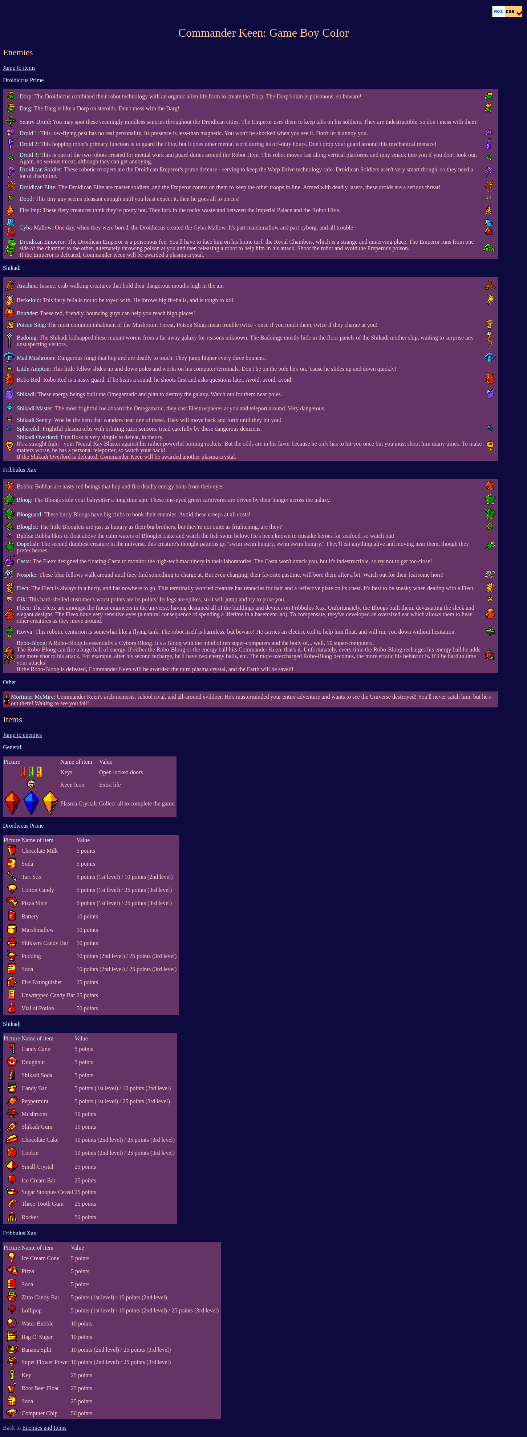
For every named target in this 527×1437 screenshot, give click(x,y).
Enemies (18, 52)
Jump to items (19, 68)
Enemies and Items (44, 1428)
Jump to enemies (22, 735)
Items (12, 719)
